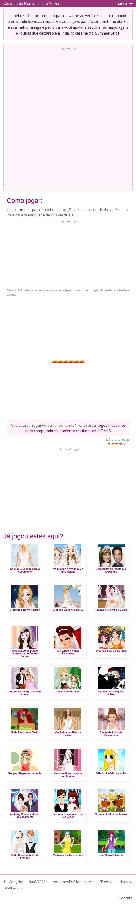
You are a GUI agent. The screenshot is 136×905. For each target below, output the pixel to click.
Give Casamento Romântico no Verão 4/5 (121, 443)
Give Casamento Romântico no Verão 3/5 (117, 443)
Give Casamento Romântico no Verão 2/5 (113, 443)
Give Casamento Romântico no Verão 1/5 (109, 443)
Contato (126, 897)
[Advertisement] (68, 119)
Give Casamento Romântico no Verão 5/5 (124, 443)
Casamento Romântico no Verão (31, 3)
